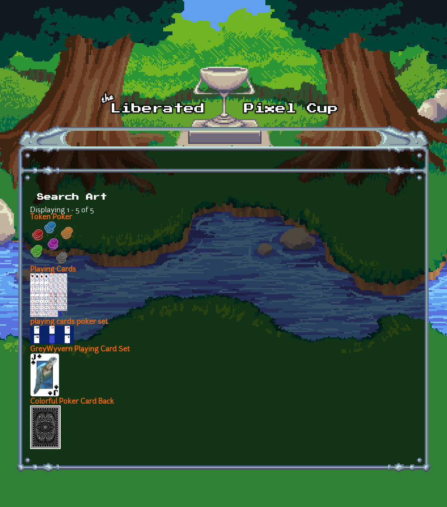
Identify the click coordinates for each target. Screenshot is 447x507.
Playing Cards (53, 269)
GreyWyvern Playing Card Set (80, 349)
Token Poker (51, 217)
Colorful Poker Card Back (72, 401)
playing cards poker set (69, 322)
